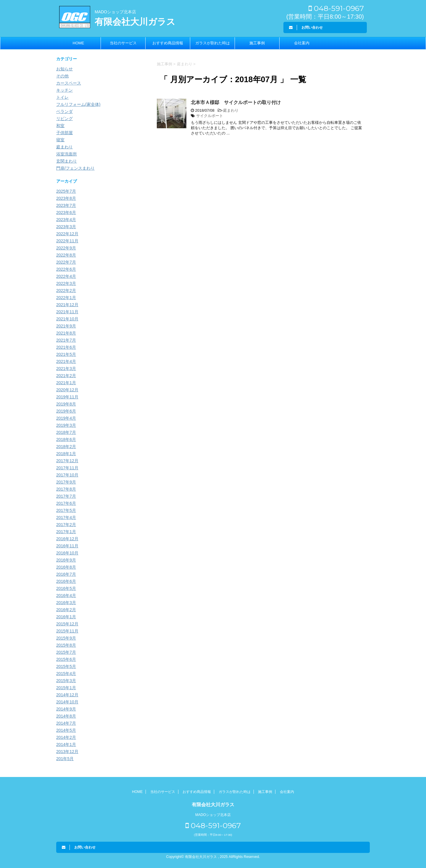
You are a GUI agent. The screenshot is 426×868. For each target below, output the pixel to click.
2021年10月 (67, 319)
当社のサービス (123, 43)
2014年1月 (66, 744)
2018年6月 (66, 439)
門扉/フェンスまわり (75, 168)
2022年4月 (66, 276)
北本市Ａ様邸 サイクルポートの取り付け (236, 102)
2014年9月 (66, 709)
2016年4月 (66, 595)
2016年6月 (66, 581)
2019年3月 (66, 425)
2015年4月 (66, 673)
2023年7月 (66, 205)
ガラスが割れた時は (212, 43)
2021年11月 (67, 311)
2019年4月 (66, 418)
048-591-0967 (336, 8)
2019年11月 (67, 397)
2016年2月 (66, 609)
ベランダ (64, 111)
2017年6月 (66, 503)
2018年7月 (66, 432)
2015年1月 (66, 687)
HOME (78, 43)
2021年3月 (66, 368)
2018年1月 (66, 453)
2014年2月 (66, 737)
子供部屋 (64, 132)
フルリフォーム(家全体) (78, 104)
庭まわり (230, 110)
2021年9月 (66, 326)
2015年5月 (66, 666)
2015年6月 (66, 659)
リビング (64, 118)
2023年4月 (66, 219)
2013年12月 (67, 751)
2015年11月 (67, 631)
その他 (62, 76)
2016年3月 (66, 602)
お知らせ (64, 68)
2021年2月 (66, 375)
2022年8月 (66, 255)
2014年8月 (66, 716)
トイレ (62, 97)
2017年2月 (66, 524)
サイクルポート (209, 115)
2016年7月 (66, 574)
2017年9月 (66, 482)
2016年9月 (66, 560)
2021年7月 (66, 340)
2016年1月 (66, 616)
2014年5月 (66, 730)
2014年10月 (67, 702)
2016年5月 (66, 588)
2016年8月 (66, 567)
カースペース (68, 83)
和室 (60, 125)
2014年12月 (67, 694)
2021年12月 (67, 304)
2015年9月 (66, 638)
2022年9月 (66, 248)
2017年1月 (66, 531)
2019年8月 (66, 404)
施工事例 (257, 43)
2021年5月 (66, 354)
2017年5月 (66, 510)
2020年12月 (67, 389)
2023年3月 (66, 226)
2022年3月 (66, 283)
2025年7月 (66, 191)
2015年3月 (66, 680)
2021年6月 (66, 347)
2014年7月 (66, 723)
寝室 (60, 139)
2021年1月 (66, 382)
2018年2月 (66, 446)
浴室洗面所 (66, 154)
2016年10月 (67, 553)
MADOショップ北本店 (115, 11)
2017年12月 (67, 460)
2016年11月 (67, 545)
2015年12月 (67, 624)
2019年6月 (66, 411)
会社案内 (301, 43)
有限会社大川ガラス (135, 22)
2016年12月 (67, 538)
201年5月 (65, 758)
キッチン (64, 90)
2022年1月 (66, 297)
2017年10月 (67, 475)
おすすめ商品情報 (167, 43)
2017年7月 (66, 496)
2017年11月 (67, 467)
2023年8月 (66, 198)
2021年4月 (66, 361)
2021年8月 (66, 333)
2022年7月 (66, 262)
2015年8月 (66, 645)
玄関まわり (66, 161)
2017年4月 (66, 517)
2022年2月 (66, 290)
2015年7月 (66, 652)
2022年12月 (67, 233)
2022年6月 (66, 269)
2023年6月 (66, 212)
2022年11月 (67, 241)
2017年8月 (66, 489)
